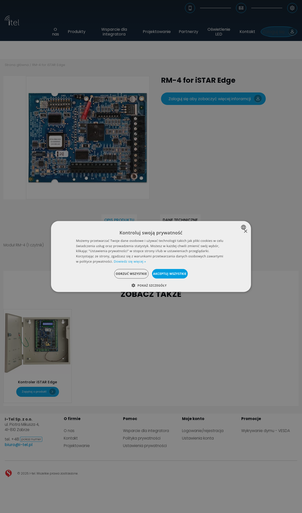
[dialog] (151, 256)
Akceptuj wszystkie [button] (176, 273)
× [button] (245, 231)
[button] (150, 285)
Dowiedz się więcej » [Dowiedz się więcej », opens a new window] (130, 261)
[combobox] (244, 227)
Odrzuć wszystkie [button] (125, 273)
